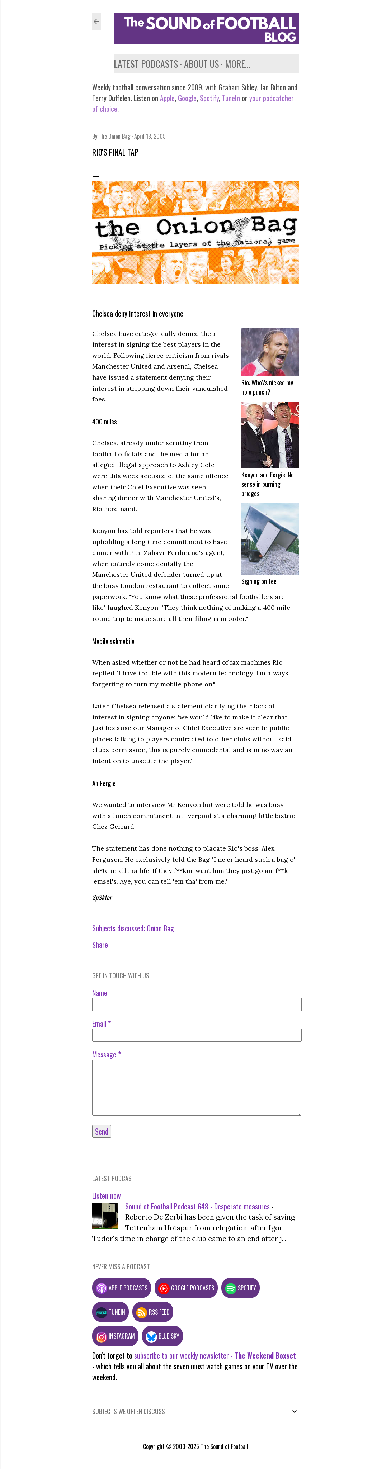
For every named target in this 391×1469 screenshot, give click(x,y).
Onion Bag (160, 928)
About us (201, 64)
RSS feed (153, 1311)
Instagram (115, 1335)
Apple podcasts (121, 1287)
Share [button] (100, 944)
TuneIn (231, 97)
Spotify (209, 97)
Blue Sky (162, 1335)
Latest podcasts (146, 64)
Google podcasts (186, 1287)
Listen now (106, 1195)
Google (186, 97)
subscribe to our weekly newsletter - (215, 1355)
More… (237, 64)
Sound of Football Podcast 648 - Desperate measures (197, 1206)
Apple (167, 97)
